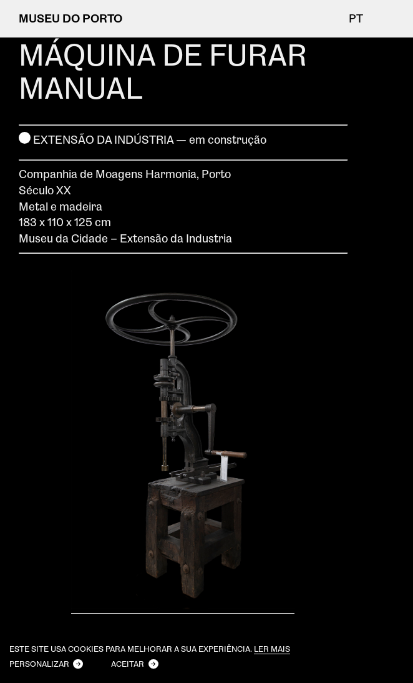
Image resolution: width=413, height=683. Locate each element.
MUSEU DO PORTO (70, 18)
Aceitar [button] (127, 663)
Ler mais (272, 649)
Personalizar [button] (39, 663)
